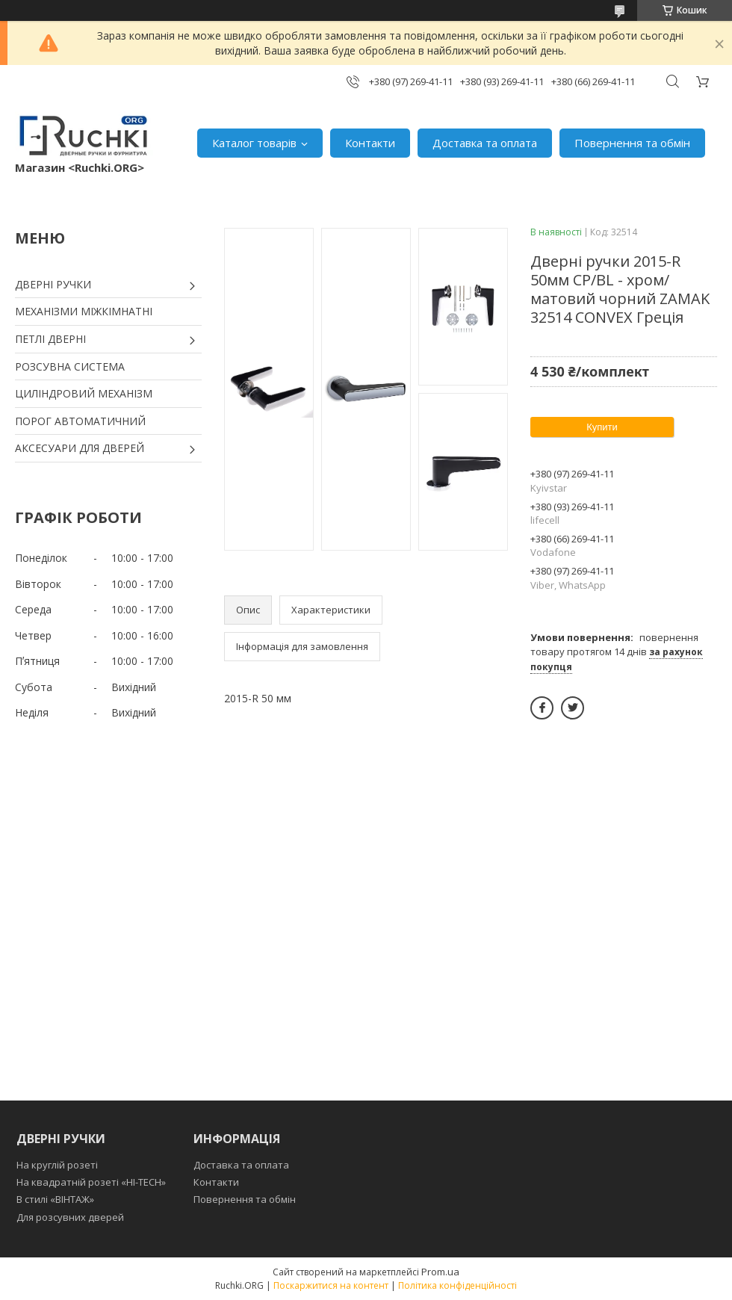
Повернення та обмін (632, 142)
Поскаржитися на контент (330, 1285)
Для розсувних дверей (70, 1217)
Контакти (370, 142)
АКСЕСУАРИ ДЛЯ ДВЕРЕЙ (79, 448)
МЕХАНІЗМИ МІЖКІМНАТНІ (83, 311)
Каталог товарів (254, 142)
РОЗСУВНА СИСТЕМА (70, 366)
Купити (602, 427)
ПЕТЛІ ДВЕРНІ (50, 339)
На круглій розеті (57, 1164)
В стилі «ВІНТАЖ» (55, 1199)
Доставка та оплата (484, 142)
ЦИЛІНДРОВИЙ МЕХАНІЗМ (83, 393)
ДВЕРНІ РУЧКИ (53, 284)
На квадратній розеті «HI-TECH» (91, 1182)
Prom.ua (440, 1271)
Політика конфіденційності (457, 1285)
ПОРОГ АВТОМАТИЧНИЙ (80, 421)
